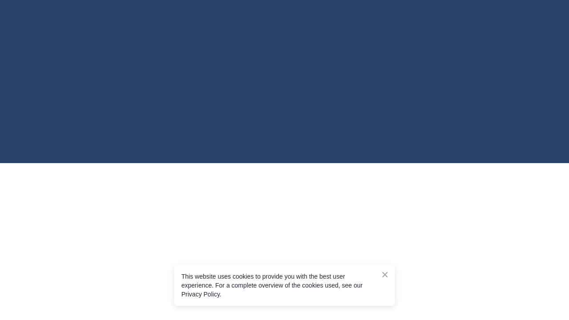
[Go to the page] (102, 46)
